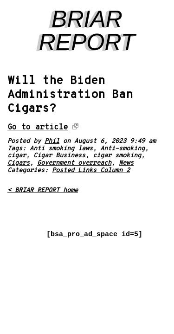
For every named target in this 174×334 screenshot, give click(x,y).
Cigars (18, 163)
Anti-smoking (122, 149)
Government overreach (74, 163)
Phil (52, 141)
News (126, 163)
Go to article (37, 127)
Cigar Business (59, 156)
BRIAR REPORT (87, 30)
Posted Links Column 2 (91, 170)
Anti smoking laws (61, 149)
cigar (16, 156)
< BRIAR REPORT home (42, 190)
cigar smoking (117, 156)
